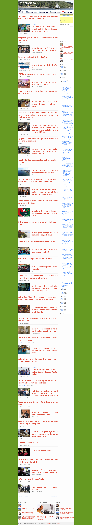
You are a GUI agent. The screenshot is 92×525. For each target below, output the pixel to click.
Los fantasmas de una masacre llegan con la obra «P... (67, 192)
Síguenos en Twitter (44, 12)
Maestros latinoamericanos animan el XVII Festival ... (67, 252)
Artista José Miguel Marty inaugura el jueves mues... (67, 125)
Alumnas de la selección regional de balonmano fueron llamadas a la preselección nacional (38, 338)
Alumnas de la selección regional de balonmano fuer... (67, 130)
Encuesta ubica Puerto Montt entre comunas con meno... (67, 147)
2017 (62, 78)
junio (63, 289)
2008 (62, 309)
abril (63, 292)
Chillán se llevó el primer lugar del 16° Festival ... (67, 142)
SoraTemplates (47, 523)
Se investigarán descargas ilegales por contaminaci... (67, 115)
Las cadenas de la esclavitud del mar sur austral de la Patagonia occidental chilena (38, 319)
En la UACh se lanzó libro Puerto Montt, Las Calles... (67, 283)
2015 (62, 299)
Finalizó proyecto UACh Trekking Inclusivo (66, 168)
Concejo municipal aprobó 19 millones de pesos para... (67, 218)
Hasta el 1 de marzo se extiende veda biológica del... (67, 180)
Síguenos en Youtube (68, 12)
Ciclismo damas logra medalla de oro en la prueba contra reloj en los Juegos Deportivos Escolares (38, 360)
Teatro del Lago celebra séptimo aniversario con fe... (67, 108)
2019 (62, 76)
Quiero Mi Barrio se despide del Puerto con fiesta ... (67, 121)
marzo (63, 293)
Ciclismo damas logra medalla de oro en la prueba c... (66, 134)
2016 (62, 298)
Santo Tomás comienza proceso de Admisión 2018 (67, 201)
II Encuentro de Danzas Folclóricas (28, 442)
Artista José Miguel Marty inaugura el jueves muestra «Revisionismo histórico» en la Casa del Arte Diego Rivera (38, 298)
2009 (62, 307)
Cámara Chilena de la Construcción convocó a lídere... (67, 214)
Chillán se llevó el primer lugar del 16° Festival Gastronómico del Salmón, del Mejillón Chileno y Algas (38, 422)
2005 (62, 313)
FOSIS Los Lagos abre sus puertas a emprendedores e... (67, 94)
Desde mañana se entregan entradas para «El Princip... (67, 222)
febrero (63, 295)
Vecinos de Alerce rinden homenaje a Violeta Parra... (67, 166)
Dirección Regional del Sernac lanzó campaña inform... (67, 264)
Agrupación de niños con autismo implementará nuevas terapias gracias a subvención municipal (38, 139)
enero (63, 296)
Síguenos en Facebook (32, 12)
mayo (63, 290)
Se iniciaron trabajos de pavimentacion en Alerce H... (67, 267)
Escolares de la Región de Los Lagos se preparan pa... (67, 229)
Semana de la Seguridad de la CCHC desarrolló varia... (67, 139)
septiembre (64, 285)
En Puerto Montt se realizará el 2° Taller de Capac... (67, 270)
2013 (62, 302)
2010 (62, 306)
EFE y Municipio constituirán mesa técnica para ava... (67, 190)
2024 (62, 69)
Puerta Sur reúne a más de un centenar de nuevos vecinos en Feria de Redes (66, 513)
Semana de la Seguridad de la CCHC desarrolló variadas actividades (38, 403)
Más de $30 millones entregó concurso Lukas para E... (67, 177)
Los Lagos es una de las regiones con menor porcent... (66, 183)
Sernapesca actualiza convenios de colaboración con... (67, 247)
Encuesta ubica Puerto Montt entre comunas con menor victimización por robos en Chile (38, 460)
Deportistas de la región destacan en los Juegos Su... (67, 255)
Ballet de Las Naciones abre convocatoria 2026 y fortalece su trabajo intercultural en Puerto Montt (46, 518)
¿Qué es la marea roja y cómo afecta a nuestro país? (65, 505)
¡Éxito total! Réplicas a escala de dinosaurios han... (67, 204)
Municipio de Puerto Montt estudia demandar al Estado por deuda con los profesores (38, 92)
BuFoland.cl (58, 523)
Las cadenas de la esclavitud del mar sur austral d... (67, 128)
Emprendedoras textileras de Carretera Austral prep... (67, 220)
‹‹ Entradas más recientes (23, 496)
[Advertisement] (66, 33)
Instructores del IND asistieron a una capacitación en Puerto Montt (38, 241)
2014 (62, 300)
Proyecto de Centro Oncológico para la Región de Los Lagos (68, 61)
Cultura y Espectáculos (42, 502)
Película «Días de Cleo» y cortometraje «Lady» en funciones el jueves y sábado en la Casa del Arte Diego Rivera (38, 276)
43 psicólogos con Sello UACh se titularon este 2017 (67, 187)
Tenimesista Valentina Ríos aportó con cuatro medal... (67, 244)
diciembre (64, 80)
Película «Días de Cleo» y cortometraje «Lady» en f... (67, 123)
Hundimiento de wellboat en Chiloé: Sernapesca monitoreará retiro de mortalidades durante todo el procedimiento (38, 381)
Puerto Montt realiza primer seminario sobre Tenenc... (67, 235)
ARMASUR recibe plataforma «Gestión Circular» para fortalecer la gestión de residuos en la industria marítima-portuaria (29, 510)
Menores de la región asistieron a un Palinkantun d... (67, 280)
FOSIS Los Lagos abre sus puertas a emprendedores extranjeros (37, 74)
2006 (62, 312)
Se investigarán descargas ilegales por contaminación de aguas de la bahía (38, 223)
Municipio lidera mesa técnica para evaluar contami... (66, 158)
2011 (62, 305)
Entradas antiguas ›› (54, 496)
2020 (62, 74)
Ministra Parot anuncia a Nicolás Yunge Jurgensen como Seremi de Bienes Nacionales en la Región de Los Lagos (67, 517)
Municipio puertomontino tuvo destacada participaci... (67, 276)
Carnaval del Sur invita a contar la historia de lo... (67, 196)
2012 (62, 303)
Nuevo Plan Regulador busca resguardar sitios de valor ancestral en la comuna (38, 161)
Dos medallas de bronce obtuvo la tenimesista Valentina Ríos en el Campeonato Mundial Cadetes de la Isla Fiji (38, 17)
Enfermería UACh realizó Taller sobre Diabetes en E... (67, 273)
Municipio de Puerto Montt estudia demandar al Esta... (67, 97)
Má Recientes (58, 502)
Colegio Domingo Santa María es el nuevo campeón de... (66, 88)
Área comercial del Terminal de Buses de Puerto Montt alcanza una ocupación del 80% (66, 509)
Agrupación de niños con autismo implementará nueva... (67, 103)
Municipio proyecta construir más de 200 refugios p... (67, 250)
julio (63, 288)
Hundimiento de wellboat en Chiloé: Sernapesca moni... (67, 137)
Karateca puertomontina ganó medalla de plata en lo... (67, 241)
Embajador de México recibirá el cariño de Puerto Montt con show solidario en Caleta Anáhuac (38, 201)
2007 (62, 310)
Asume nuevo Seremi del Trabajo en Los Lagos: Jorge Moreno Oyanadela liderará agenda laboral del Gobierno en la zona (66, 51)
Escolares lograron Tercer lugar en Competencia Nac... (67, 171)
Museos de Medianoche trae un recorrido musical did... (67, 225)
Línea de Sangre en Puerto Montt (67, 233)
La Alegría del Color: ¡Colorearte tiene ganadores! (66, 174)
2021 (62, 73)
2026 (62, 66)
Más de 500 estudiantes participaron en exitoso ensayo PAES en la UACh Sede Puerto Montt (66, 56)
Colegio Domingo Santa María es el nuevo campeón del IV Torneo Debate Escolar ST (38, 38)
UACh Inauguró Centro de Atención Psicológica (32, 479)
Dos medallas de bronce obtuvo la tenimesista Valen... (66, 85)
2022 (62, 71)
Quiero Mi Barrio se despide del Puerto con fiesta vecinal (35, 258)
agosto (63, 286)
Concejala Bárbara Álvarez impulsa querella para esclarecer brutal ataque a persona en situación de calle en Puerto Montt (66, 46)
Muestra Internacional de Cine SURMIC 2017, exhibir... (67, 198)
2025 (62, 67)
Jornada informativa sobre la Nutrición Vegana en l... (67, 209)
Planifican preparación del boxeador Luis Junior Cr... (67, 155)
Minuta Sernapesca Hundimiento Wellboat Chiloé (66, 152)
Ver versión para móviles (39, 497)
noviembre (64, 81)
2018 (62, 77)
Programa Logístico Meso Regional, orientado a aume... (67, 206)
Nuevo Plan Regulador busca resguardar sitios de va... (67, 106)
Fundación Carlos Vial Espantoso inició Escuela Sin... (67, 260)
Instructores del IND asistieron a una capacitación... (66, 117)
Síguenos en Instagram (55, 12)
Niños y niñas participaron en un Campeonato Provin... (67, 164)
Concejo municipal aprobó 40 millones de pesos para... (67, 227)
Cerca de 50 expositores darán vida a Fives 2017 (32, 57)
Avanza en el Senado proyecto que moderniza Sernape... (67, 99)
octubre (63, 82)
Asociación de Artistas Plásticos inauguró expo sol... (67, 238)
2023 (62, 70)
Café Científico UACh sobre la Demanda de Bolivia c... (67, 258)
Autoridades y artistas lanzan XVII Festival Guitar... (67, 212)
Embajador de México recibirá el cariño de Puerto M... (67, 112)
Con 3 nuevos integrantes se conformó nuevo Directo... (67, 161)
